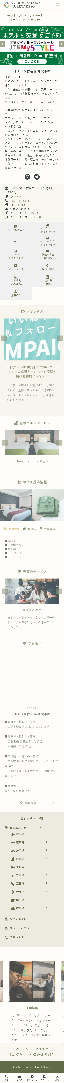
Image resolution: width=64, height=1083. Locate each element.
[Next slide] (61, 44)
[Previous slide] (2, 44)
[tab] (11, 540)
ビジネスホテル (24, 827)
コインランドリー (15, 267)
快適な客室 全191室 (47, 254)
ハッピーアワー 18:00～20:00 (47, 228)
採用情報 (32, 1019)
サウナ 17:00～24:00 (15, 254)
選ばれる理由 (31, 621)
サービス (16, 241)
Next (60, 349)
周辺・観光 (47, 267)
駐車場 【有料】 (47, 280)
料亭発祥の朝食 (15, 228)
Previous (4, 349)
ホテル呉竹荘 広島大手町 (26, 19)
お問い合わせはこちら (21, 209)
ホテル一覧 (36, 15)
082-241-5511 (20, 200)
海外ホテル (14, 937)
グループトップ (12, 15)
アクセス (16, 196)
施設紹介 (15, 293)
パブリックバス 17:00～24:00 (47, 241)
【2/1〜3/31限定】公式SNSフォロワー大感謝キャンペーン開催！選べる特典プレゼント (32, 382)
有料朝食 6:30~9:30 (15, 280)
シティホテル (16, 919)
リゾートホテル (17, 928)
